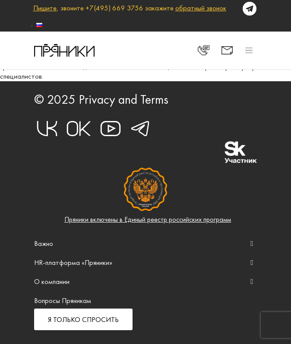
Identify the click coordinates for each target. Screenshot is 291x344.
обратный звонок (200, 7)
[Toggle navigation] (248, 50)
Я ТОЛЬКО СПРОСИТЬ (83, 319)
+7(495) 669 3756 (114, 7)
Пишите (45, 7)
